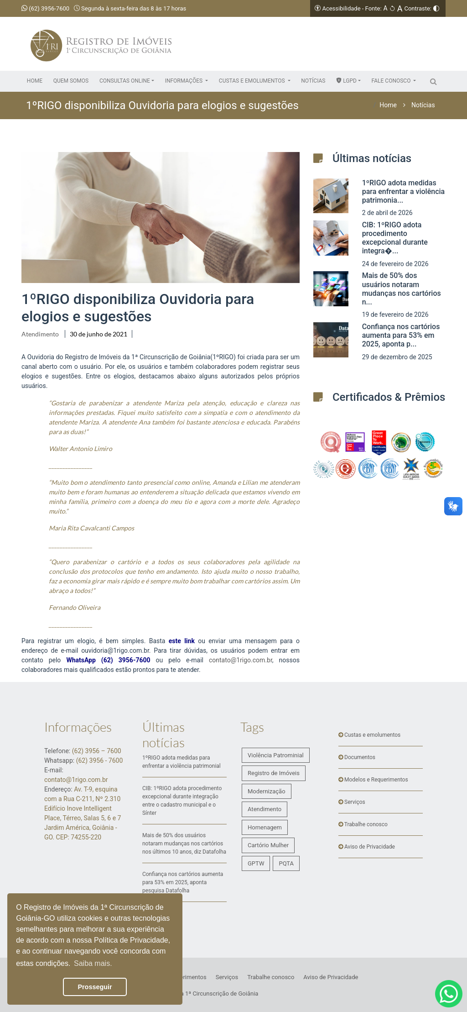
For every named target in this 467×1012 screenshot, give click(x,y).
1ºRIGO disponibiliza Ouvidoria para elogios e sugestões (137, 307)
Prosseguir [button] (95, 987)
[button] (127, 81)
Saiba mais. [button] (93, 963)
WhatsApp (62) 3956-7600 (108, 660)
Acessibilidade (341, 8)
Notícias (423, 105)
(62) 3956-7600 (45, 8)
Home (388, 105)
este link (182, 641)
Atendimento (40, 334)
